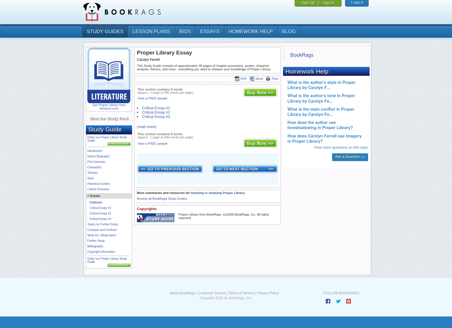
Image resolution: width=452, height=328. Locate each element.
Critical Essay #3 (100, 218)
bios (185, 31)
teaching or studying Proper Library (217, 193)
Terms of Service (241, 293)
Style (90, 178)
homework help (251, 31)
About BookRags (182, 293)
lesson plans (151, 31)
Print (272, 78)
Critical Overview (98, 189)
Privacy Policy (268, 293)
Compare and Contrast (101, 229)
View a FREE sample (152, 98)
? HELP (357, 3)
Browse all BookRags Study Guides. (162, 198)
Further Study (96, 240)
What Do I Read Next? (101, 235)
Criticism (96, 202)
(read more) (147, 127)
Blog (288, 31)
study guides (105, 31)
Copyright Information (101, 251)
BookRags (302, 55)
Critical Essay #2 (100, 213)
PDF (241, 78)
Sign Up (307, 3)
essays (209, 31)
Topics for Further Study (102, 224)
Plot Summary (96, 161)
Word (256, 78)
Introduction (94, 150)
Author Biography (98, 156)
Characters (94, 167)
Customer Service (212, 293)
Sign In (328, 3)
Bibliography (95, 246)
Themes (92, 172)
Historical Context (98, 183)
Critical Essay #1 (100, 208)
